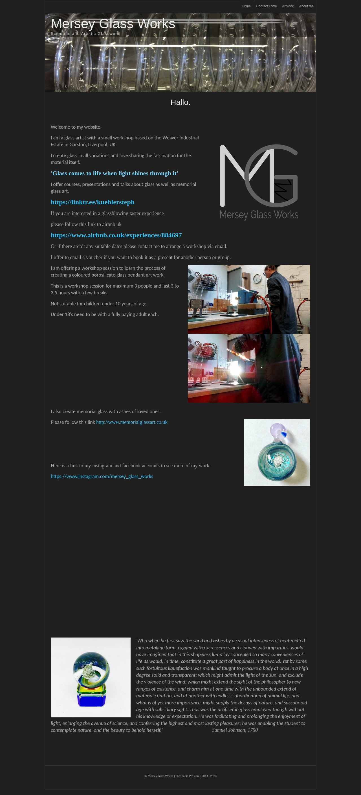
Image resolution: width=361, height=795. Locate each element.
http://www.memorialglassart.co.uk (132, 422)
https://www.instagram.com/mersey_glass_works (102, 476)
